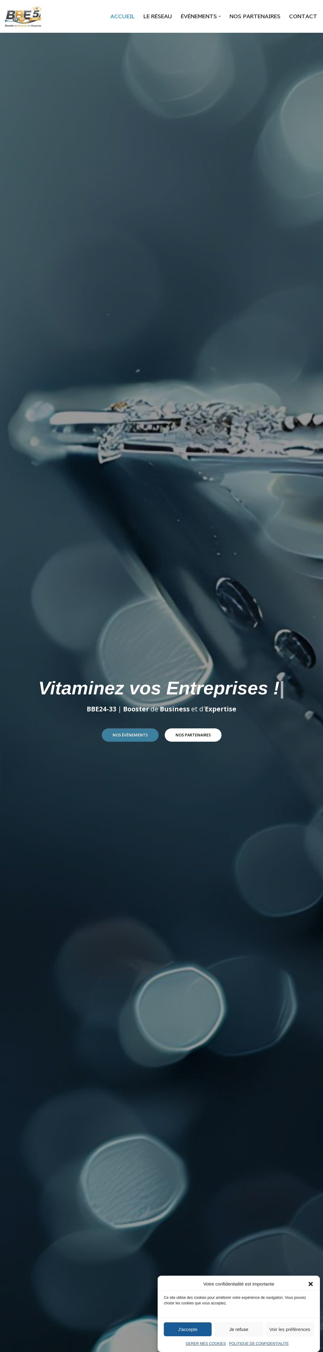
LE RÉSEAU (154, 16)
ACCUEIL (117, 16)
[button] (311, 1288)
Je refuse (238, 1333)
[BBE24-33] (23, 16)
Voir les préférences (289, 1333)
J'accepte (187, 1333)
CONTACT (303, 16)
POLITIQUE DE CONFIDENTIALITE (259, 1348)
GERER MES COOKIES (206, 1348)
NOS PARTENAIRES (254, 16)
